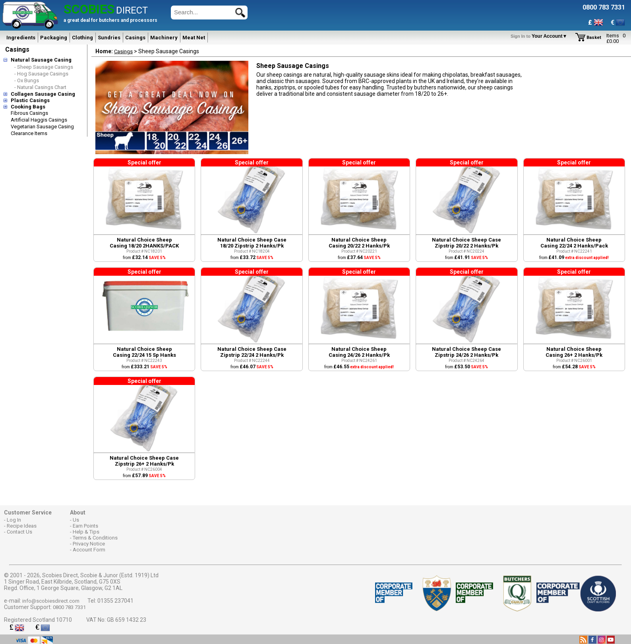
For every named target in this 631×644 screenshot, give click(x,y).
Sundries (109, 38)
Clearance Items (29, 133)
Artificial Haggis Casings (39, 120)
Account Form (89, 550)
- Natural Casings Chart (40, 87)
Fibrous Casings (29, 113)
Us (76, 520)
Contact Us (19, 532)
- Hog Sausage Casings (41, 74)
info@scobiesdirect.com (50, 601)
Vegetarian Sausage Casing (42, 127)
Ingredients (20, 38)
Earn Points (85, 526)
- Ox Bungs (26, 80)
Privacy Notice (89, 544)
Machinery (164, 38)
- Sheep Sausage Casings (43, 67)
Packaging (53, 38)
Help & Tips (86, 532)
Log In (14, 520)
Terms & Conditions (95, 538)
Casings (135, 38)
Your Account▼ (540, 36)
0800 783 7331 (69, 607)
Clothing (82, 38)
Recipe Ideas (22, 526)
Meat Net (193, 38)
